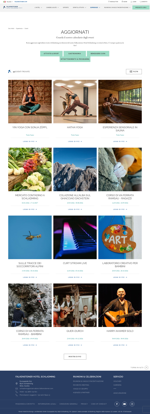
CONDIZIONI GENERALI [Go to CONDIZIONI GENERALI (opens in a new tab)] (68, 392)
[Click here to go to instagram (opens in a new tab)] (132, 392)
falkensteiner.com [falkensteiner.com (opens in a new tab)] (21, 1)
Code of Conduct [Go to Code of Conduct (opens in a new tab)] (99, 392)
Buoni (125, 1)
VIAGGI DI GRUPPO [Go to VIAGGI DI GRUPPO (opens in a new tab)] (80, 377)
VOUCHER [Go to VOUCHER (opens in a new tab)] (117, 370)
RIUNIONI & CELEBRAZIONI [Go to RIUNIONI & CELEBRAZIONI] (87, 365)
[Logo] (12, 7)
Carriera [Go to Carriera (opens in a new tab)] (117, 374)
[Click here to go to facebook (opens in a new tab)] (117, 392)
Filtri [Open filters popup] (134, 60)
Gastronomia (74, 42)
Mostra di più (75, 345)
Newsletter (114, 1)
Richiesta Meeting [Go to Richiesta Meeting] (81, 374)
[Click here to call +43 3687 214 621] (26, 380)
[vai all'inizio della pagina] (139, 356)
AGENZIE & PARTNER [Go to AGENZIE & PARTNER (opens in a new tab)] (81, 381)
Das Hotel (11, 17)
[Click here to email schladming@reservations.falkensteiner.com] (34, 377)
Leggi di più (30, 130)
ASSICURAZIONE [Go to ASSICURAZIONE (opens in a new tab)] (119, 382)
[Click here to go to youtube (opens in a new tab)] (124, 392)
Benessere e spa (98, 42)
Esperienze (19, 17)
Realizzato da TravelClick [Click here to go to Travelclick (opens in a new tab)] (75, 409)
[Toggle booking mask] (138, 7)
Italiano (7, 2)
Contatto (144, 1)
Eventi (26, 17)
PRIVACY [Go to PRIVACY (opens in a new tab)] (84, 392)
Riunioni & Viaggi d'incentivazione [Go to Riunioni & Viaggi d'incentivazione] (88, 370)
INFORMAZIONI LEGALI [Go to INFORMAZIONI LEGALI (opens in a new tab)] (47, 392)
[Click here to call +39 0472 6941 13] (33, 383)
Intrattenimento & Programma (75, 47)
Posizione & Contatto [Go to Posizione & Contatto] (25, 392)
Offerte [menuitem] (62, 7)
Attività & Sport (51, 42)
